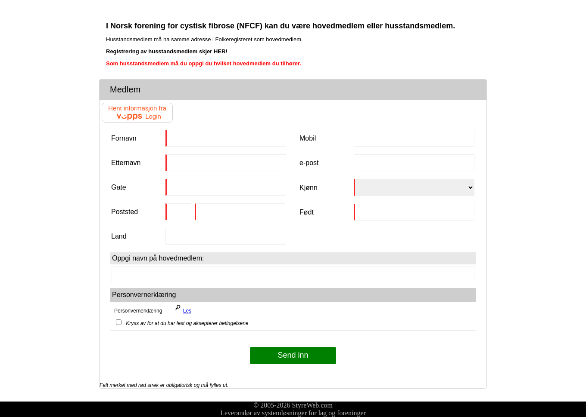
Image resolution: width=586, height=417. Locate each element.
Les (181, 309)
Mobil (307, 138)
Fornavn (124, 138)
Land (119, 236)
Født (306, 212)
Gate (118, 187)
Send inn (292, 355)
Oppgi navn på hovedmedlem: (158, 258)
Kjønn (308, 187)
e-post (308, 162)
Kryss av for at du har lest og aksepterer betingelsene (182, 323)
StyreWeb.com (312, 405)
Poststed (124, 211)
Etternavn (125, 162)
